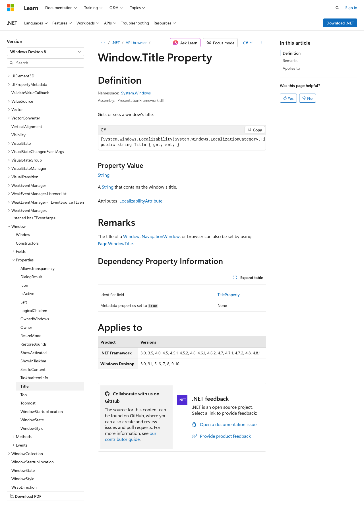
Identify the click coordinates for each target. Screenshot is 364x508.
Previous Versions (51, 490)
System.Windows (136, 93)
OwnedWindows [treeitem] (34, 269)
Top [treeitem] (23, 345)
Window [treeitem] (23, 185)
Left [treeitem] (23, 252)
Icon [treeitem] (24, 235)
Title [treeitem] (24, 336)
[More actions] (261, 42)
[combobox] (45, 51)
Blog (77, 490)
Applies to (291, 68)
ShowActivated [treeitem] (33, 303)
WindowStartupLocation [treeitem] (41, 362)
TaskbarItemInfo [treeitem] (34, 328)
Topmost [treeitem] (28, 353)
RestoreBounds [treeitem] (33, 294)
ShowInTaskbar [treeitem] (33, 311)
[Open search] (337, 8)
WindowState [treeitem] (32, 370)
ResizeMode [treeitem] (30, 286)
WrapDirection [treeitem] (24, 437)
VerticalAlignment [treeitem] (26, 77)
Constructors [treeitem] (27, 193)
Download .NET (340, 23)
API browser (136, 42)
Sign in (351, 7)
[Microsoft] (10, 7)
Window (131, 236)
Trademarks (181, 490)
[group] (182, 142)
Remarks (290, 60)
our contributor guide (130, 436)
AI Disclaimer (18, 490)
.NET (116, 42)
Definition (292, 53)
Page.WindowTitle (115, 243)
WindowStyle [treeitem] (31, 378)
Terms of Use (152, 490)
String (103, 175)
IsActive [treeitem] (27, 244)
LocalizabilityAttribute (140, 201)
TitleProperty (229, 294)
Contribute (101, 490)
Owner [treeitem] (26, 277)
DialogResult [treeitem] (31, 227)
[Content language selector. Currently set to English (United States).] (33, 477)
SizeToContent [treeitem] (33, 320)
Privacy (124, 490)
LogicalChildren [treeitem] (33, 261)
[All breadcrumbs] (103, 42)
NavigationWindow (161, 236)
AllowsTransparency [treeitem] (37, 219)
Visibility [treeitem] (18, 85)
